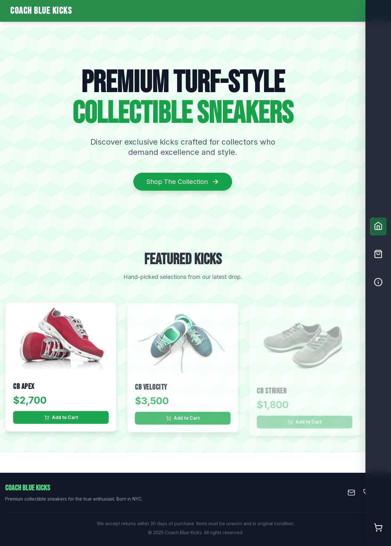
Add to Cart (61, 418)
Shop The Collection (182, 182)
